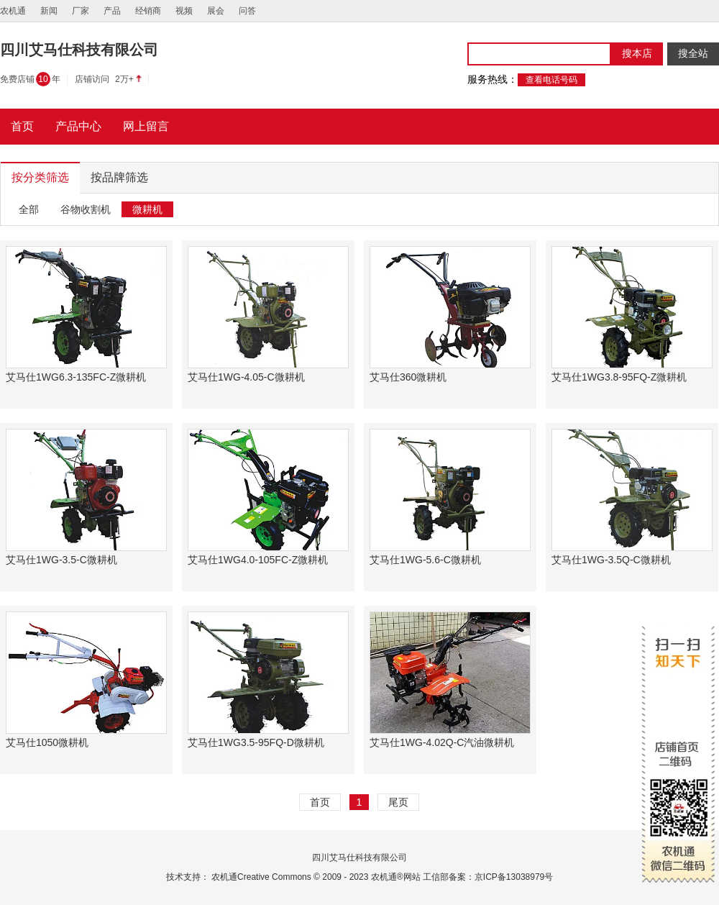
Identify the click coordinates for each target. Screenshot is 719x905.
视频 (184, 11)
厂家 (80, 11)
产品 (112, 11)
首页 (320, 802)
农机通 (13, 11)
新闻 (49, 11)
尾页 (398, 802)
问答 (247, 11)
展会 (215, 11)
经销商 (148, 11)
